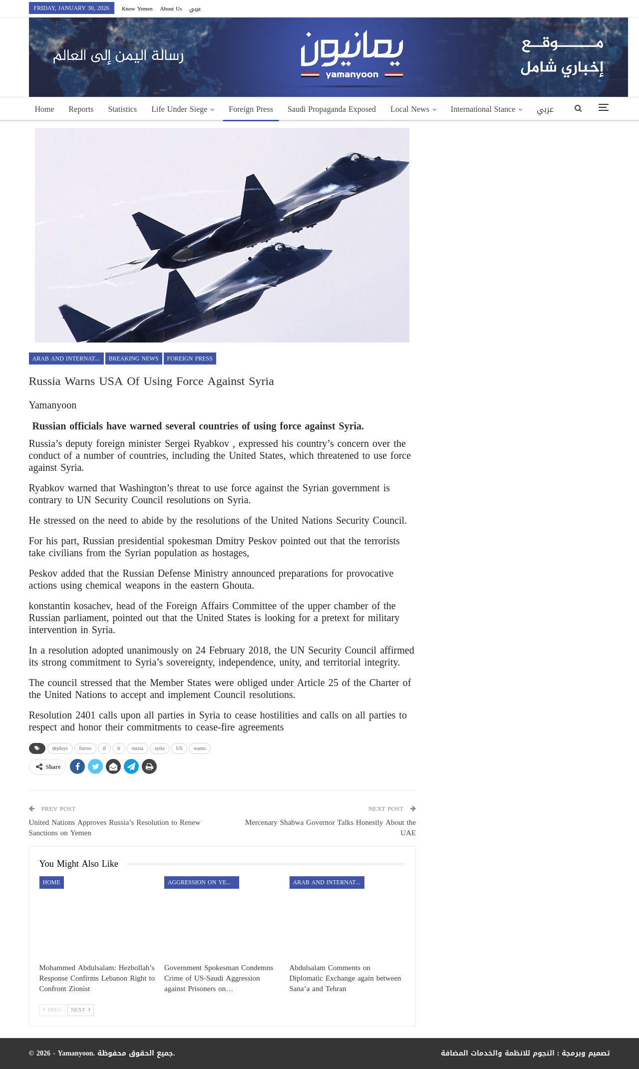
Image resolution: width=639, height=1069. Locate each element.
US (179, 748)
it (118, 748)
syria (159, 748)
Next (80, 1010)
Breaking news (134, 358)
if (104, 748)
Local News (409, 109)
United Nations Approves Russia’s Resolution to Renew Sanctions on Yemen (115, 827)
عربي (195, 8)
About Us (171, 8)
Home (44, 109)
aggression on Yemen (203, 882)
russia (137, 748)
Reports (81, 109)
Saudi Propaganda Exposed (332, 109)
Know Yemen (137, 8)
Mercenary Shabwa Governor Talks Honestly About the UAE (330, 827)
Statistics (122, 109)
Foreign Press (251, 109)
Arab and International (68, 358)
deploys (60, 748)
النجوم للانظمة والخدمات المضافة (498, 1053)
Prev (52, 1010)
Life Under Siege (179, 109)
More (459, 109)
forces (85, 748)
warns (200, 748)
